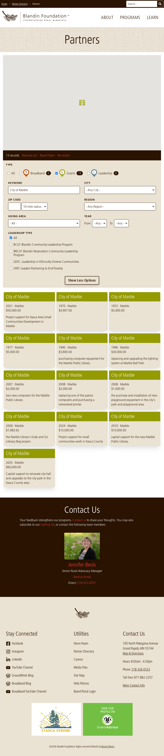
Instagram (15, 651)
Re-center (63, 155)
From (87, 223)
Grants (69, 173)
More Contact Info (134, 685)
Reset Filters (47, 155)
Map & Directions (133, 653)
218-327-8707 (86, 583)
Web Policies (81, 683)
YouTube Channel (19, 667)
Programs (130, 17)
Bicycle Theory (107, 746)
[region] (82, 390)
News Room (81, 643)
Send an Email (82, 577)
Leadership (102, 173)
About (107, 17)
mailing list (47, 524)
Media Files (80, 667)
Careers (78, 659)
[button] (84, 105)
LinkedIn (14, 659)
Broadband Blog (18, 683)
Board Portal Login (85, 691)
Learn (152, 17)
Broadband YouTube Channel (26, 691)
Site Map (79, 675)
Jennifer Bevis (82, 564)
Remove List (29, 155)
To (111, 223)
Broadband (35, 173)
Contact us (79, 520)
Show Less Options (82, 280)
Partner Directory (84, 651)
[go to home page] (35, 17)
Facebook (14, 643)
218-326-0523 (140, 669)
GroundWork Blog (19, 675)
